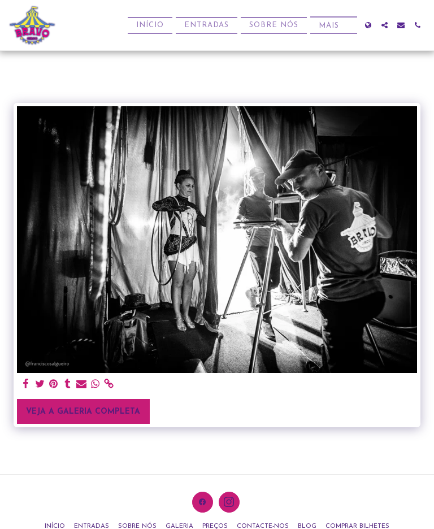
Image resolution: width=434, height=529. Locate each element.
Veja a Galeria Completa (83, 411)
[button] (384, 25)
